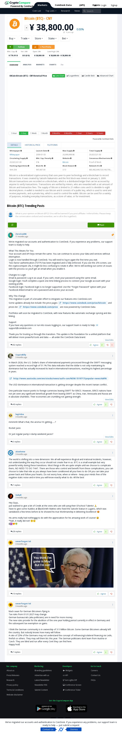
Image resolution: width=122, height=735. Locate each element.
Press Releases (13, 675)
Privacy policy (12, 685)
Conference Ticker (72, 690)
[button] (58, 75)
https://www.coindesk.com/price (38, 306)
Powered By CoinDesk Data (103, 139)
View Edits (109, 340)
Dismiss (74, 729)
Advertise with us (42, 675)
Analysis (27, 64)
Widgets (67, 670)
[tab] (14, 145)
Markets (42, 4)
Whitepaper (15, 154)
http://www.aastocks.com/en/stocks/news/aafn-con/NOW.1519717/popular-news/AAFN (58, 378)
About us (10, 670)
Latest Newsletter (42, 680)
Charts (52, 64)
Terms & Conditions (15, 690)
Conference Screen (72, 685)
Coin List (37, 10)
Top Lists (50, 10)
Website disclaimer (15, 694)
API (65, 675)
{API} (82, 4)
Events (96, 4)
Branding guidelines (43, 670)
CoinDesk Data (63, 4)
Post (101, 225)
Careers (94, 670)
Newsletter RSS (41, 685)
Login (103, 5)
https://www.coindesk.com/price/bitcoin (82, 302)
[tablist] (61, 145)
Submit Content (41, 690)
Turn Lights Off (70, 680)
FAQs (93, 680)
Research (65, 10)
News (77, 10)
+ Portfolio (41, 47)
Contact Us (95, 675)
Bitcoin (65, 162)
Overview (13, 65)
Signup (114, 5)
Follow (16, 47)
